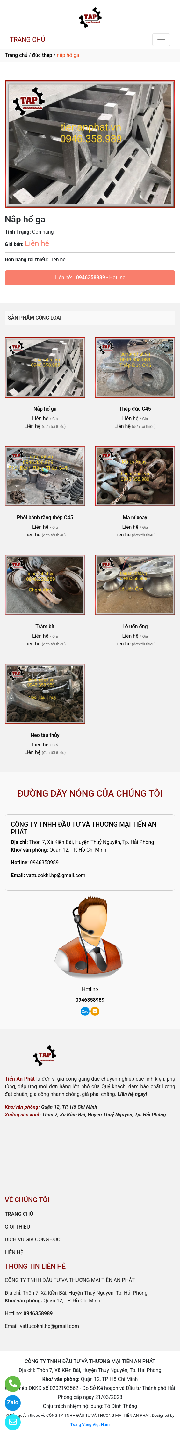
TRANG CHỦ (27, 39)
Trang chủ (16, 55)
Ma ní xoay (135, 517)
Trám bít (44, 626)
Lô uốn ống (135, 626)
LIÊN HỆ (14, 1252)
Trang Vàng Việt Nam (90, 1424)
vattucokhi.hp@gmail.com (55, 875)
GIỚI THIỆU (17, 1227)
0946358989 (90, 277)
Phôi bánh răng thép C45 (45, 517)
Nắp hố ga (45, 409)
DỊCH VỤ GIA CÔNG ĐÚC (32, 1240)
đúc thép (42, 55)
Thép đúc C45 (135, 409)
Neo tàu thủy (45, 735)
